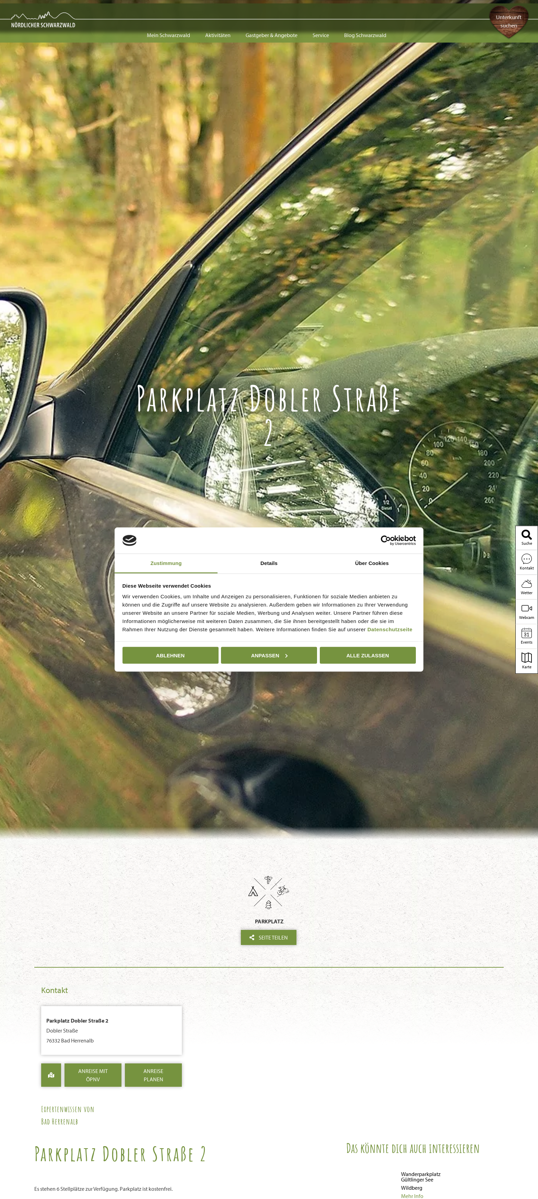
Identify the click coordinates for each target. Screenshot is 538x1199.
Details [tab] (269, 563)
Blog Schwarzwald (365, 11)
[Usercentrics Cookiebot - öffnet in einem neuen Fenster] (386, 540)
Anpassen (269, 655)
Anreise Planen (153, 1075)
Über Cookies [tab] (372, 563)
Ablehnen (170, 655)
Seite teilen (268, 937)
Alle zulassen (367, 655)
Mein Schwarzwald (168, 11)
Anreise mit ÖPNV (93, 1075)
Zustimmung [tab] (166, 563)
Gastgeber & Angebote (271, 11)
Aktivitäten (218, 11)
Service (321, 11)
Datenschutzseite (389, 629)
